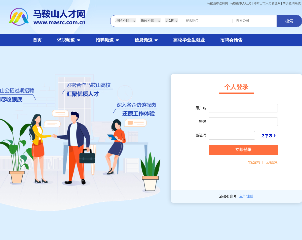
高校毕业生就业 (189, 40)
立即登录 (243, 149)
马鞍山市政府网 (217, 3)
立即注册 (246, 196)
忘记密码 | (255, 162)
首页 (37, 40)
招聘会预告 (231, 40)
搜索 (289, 21)
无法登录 (272, 162)
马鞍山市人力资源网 (267, 3)
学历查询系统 (292, 3)
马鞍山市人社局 (240, 3)
